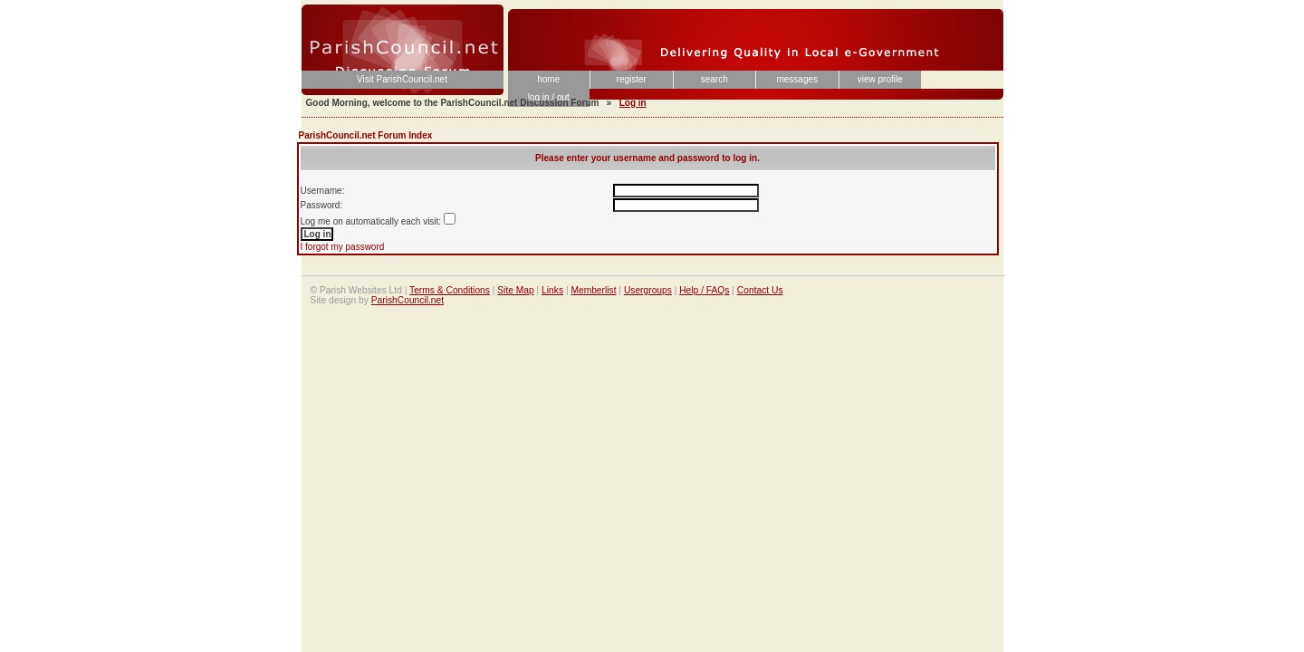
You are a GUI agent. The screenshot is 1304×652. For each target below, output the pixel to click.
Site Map (515, 290)
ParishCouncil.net (407, 300)
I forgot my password (343, 247)
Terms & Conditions (449, 290)
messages (797, 79)
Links (552, 290)
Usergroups (648, 290)
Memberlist (593, 290)
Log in (633, 103)
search (714, 79)
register (632, 79)
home (548, 79)
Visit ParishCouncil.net (402, 79)
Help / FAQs (704, 290)
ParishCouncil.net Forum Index (366, 135)
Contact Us (760, 290)
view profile (880, 79)
